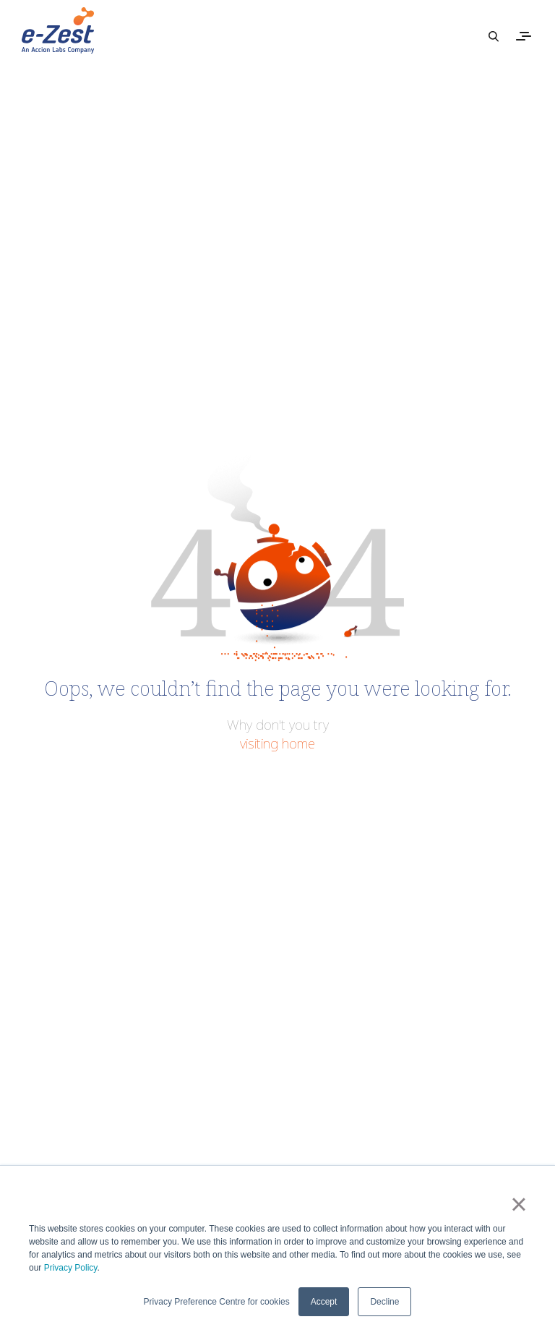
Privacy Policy (71, 1268)
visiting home (277, 743)
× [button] (518, 1204)
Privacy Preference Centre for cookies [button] (217, 1302)
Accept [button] (324, 1302)
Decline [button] (384, 1302)
